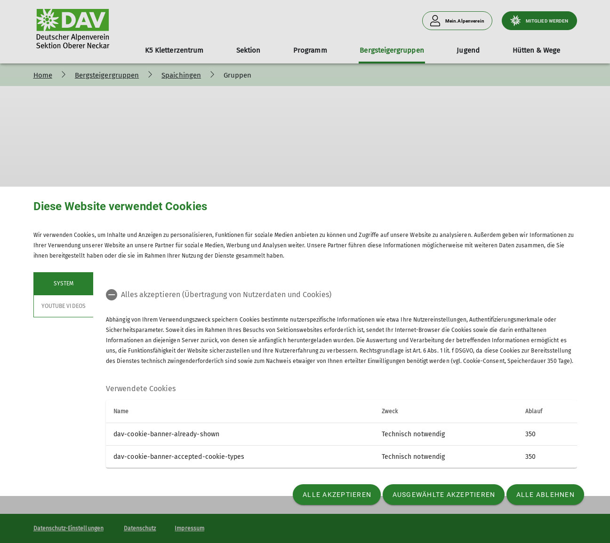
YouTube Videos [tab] (63, 306)
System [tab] (63, 283)
